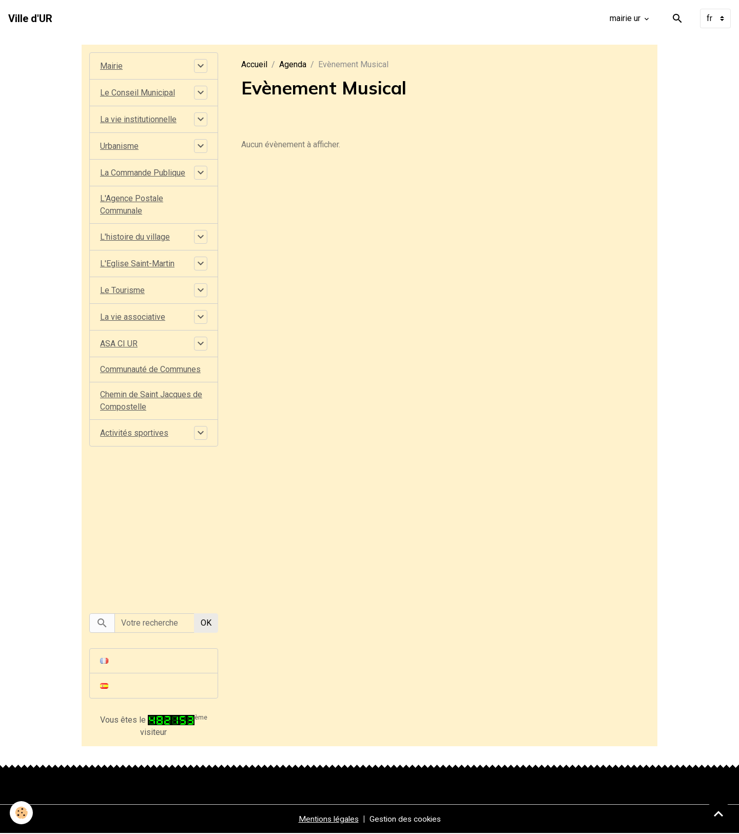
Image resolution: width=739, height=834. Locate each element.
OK (206, 623)
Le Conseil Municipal (137, 93)
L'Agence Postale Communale (131, 204)
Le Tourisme (122, 290)
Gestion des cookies (406, 819)
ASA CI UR (119, 343)
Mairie (111, 66)
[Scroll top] (718, 813)
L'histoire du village (135, 237)
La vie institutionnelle (138, 119)
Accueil (254, 64)
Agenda (292, 64)
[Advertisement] (153, 524)
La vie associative (132, 317)
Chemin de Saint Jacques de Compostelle (151, 401)
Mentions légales (327, 819)
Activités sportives (134, 433)
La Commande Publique (142, 173)
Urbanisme (119, 146)
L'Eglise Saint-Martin (137, 263)
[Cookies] (21, 812)
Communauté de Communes (150, 369)
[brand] (30, 18)
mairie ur (626, 18)
